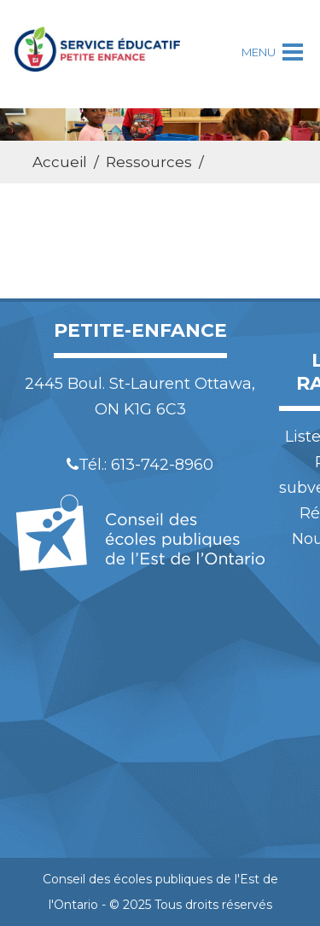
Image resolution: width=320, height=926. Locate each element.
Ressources (149, 162)
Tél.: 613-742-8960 (140, 464)
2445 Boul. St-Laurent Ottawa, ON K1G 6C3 (140, 396)
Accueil (59, 162)
